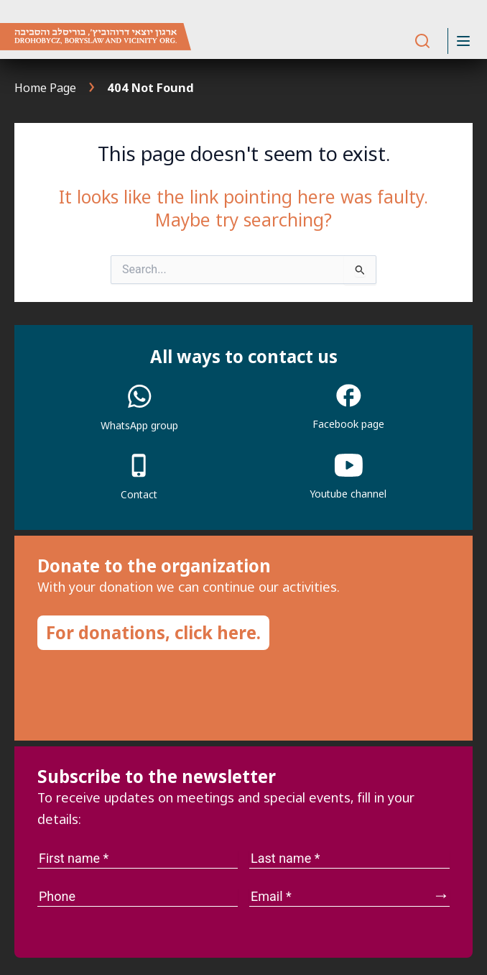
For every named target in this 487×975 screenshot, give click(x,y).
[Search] (422, 41)
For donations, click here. (153, 632)
